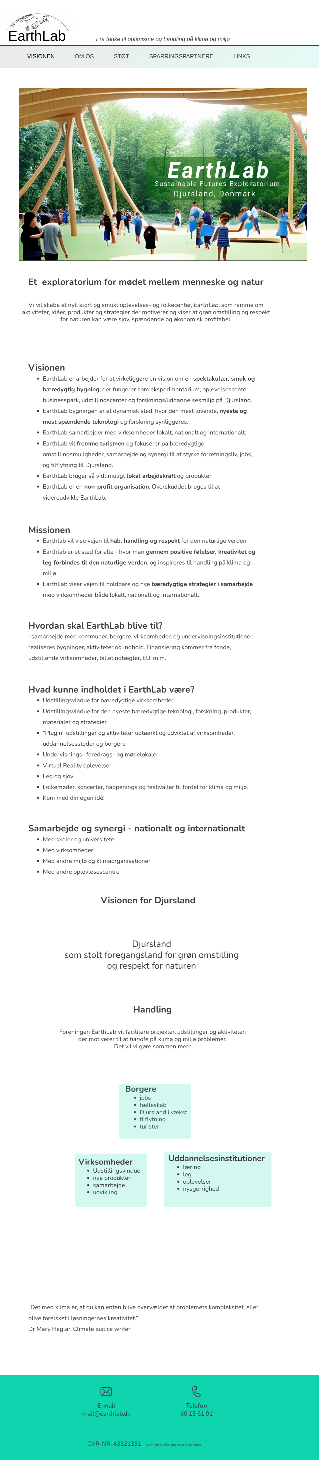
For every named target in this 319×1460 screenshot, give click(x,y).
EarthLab (37, 36)
